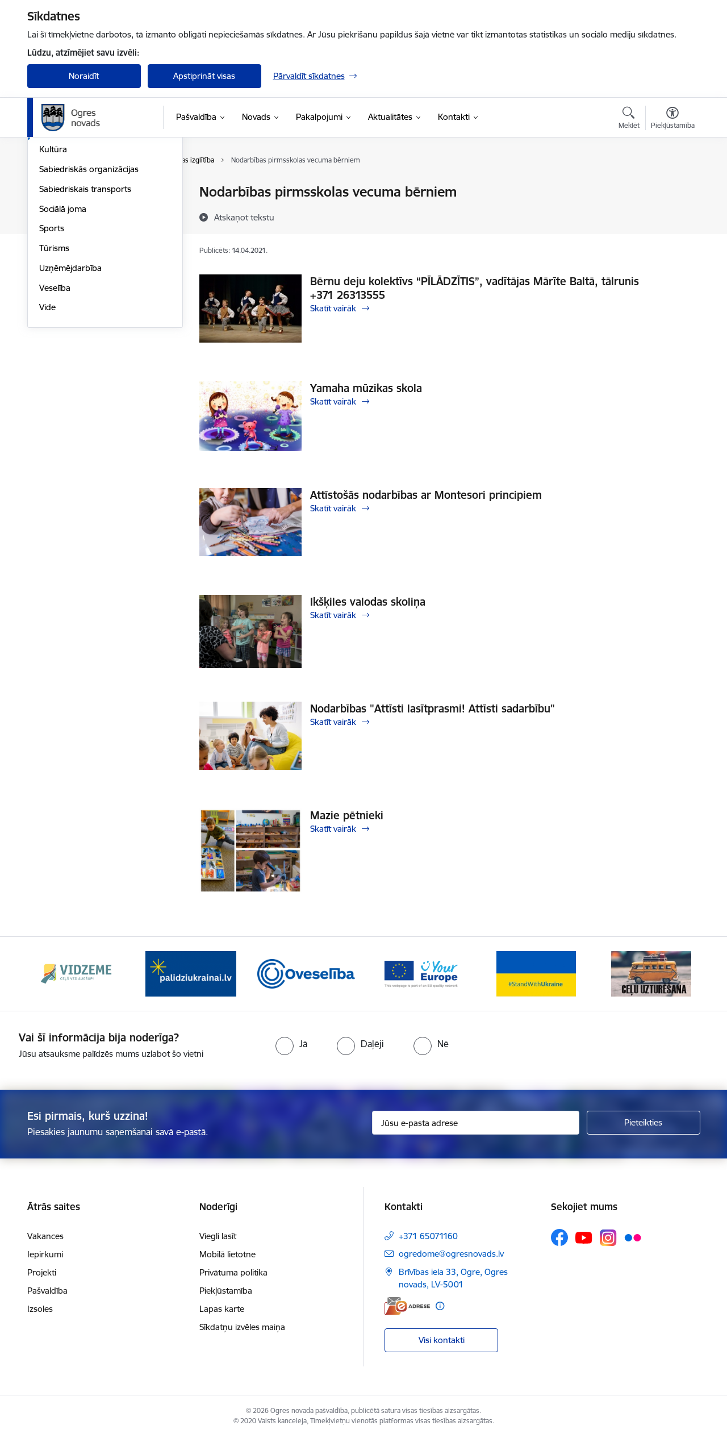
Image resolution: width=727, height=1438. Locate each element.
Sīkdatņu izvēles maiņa (242, 1327)
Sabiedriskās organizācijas (89, 291)
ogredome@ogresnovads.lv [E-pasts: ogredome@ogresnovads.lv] (451, 1253)
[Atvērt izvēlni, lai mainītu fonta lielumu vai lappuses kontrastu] (672, 119)
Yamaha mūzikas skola (366, 388)
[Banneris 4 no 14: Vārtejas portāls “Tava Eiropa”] (421, 973)
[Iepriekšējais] (53, 973)
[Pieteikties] (643, 1123)
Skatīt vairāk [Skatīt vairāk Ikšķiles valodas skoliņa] (333, 615)
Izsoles (40, 1308)
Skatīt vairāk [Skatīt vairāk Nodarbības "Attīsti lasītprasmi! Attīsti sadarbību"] (333, 721)
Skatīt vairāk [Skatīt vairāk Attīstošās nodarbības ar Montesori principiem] (333, 508)
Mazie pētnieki (346, 815)
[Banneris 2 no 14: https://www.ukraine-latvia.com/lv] (190, 973)
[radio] (291, 1044)
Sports (51, 350)
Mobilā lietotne (227, 1254)
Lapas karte (221, 1308)
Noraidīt (84, 75)
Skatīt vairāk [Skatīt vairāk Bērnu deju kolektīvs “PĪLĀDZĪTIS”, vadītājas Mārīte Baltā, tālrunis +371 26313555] (333, 308)
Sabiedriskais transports (85, 311)
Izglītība (53, 252)
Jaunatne (56, 232)
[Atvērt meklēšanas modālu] (629, 119)
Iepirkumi (45, 1254)
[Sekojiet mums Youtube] (583, 1237)
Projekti (41, 1272)
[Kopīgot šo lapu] (672, 216)
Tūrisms (54, 370)
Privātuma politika (233, 1272)
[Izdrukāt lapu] (672, 187)
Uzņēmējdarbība (70, 390)
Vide (47, 429)
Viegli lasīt (217, 1236)
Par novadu (61, 192)
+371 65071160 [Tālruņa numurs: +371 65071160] (428, 1236)
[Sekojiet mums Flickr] (632, 1237)
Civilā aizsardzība (71, 212)
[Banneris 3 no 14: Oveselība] (306, 973)
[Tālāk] (674, 973)
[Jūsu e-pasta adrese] (475, 1123)
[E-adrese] (407, 1306)
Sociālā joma (62, 331)
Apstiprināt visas (204, 75)
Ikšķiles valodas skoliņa (367, 601)
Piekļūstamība (225, 1290)
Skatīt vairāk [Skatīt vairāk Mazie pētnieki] (333, 828)
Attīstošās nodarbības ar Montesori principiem (426, 495)
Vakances (45, 1236)
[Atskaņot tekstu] (244, 217)
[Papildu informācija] (440, 1306)
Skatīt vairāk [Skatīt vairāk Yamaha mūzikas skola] (333, 401)
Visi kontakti (442, 1340)
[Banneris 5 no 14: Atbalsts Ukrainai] (536, 973)
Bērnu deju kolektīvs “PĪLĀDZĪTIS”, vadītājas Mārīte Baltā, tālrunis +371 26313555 (474, 288)
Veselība (54, 410)
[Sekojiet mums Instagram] (608, 1237)
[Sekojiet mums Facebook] (559, 1237)
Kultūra (53, 271)
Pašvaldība (47, 1290)
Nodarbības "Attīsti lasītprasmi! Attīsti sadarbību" (432, 708)
